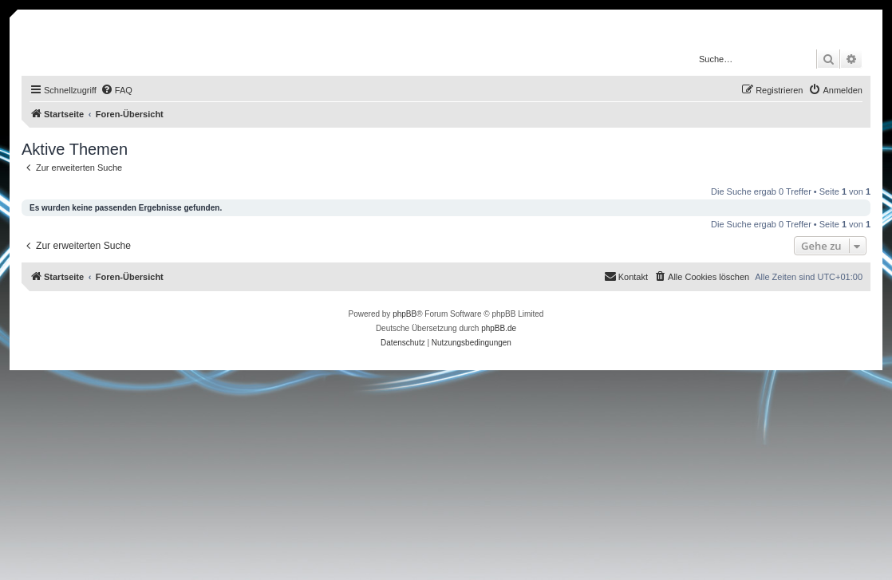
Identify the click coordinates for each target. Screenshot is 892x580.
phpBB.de (498, 328)
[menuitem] (116, 90)
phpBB (404, 314)
